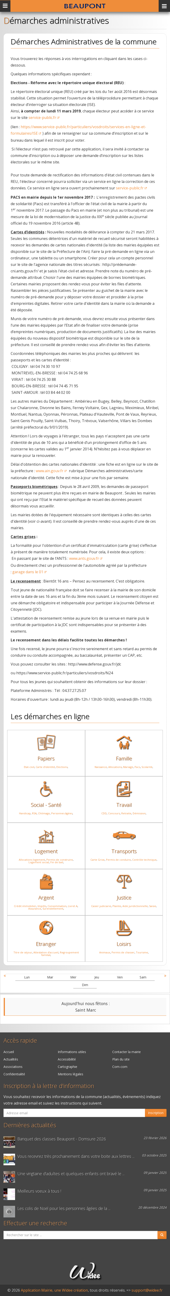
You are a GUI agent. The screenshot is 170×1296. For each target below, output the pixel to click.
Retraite (126, 813)
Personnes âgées (61, 813)
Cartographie (67, 1066)
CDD (104, 813)
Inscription (156, 1113)
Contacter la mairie (126, 1052)
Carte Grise (97, 859)
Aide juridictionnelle (135, 906)
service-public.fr (42, 117)
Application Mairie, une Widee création (54, 1290)
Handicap (25, 813)
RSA (34, 813)
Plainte (116, 906)
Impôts (42, 906)
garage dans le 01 (27, 571)
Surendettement (52, 908)
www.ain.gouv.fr (49, 470)
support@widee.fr (147, 1290)
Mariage (128, 767)
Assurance (34, 908)
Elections (61, 767)
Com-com (119, 1066)
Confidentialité (14, 1074)
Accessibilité (67, 1059)
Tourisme (142, 952)
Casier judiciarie (101, 906)
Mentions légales (70, 1074)
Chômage (44, 813)
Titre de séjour (22, 952)
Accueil (8, 1052)
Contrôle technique (144, 859)
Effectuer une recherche (35, 1223)
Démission (139, 813)
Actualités (10, 1059)
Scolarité (146, 767)
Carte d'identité (45, 767)
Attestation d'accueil (45, 952)
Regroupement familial (60, 954)
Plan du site (121, 1059)
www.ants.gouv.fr (84, 558)
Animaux (104, 952)
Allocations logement (32, 859)
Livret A (72, 906)
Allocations (115, 767)
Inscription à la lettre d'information (48, 1086)
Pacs (137, 767)
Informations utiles (72, 1052)
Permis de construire (59, 859)
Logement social (39, 862)
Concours (114, 813)
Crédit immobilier (25, 906)
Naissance (101, 767)
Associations (12, 1066)
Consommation (57, 906)
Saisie (152, 906)
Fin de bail (56, 862)
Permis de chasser (123, 952)
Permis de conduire (118, 859)
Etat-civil (29, 767)
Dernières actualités (29, 1125)
